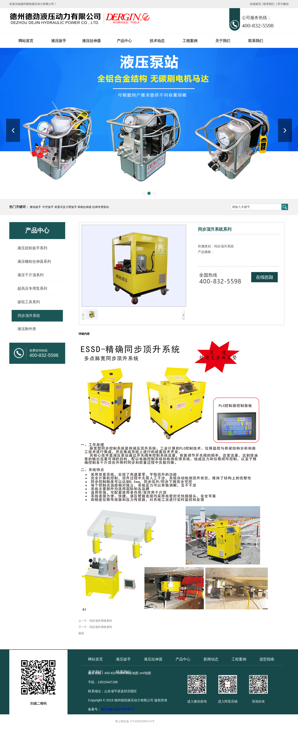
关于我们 (222, 41)
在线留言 (255, 4)
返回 (81, 633)
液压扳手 (58, 41)
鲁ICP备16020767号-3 (117, 709)
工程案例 (190, 41)
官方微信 (283, 4)
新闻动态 (210, 659)
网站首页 (25, 41)
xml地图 (145, 673)
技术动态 (157, 41)
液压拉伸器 (91, 41)
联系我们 (268, 4)
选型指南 (266, 659)
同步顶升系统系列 (101, 620)
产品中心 (124, 41)
